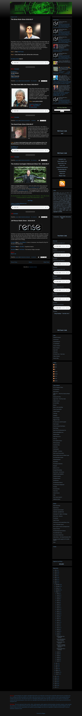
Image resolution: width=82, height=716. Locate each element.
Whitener (67, 208)
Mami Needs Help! (56, 505)
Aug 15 (58, 622)
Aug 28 (58, 598)
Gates (64, 197)
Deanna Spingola (56, 417)
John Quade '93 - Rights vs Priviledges (60, 514)
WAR (54, 495)
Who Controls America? (57, 497)
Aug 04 (58, 655)
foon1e (56, 376)
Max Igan (57, 203)
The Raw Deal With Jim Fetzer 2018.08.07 (24, 84)
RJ (60, 206)
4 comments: (34, 257)
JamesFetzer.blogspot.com (35, 104)
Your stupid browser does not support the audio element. (30, 207)
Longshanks (64, 202)
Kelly (65, 201)
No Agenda (57, 205)
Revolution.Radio (15, 58)
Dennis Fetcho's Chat (62, 163)
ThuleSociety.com (15, 77)
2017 (56, 676)
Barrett (54, 194)
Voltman (61, 208)
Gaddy (59, 197)
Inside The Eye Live (57, 436)
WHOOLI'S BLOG (56, 499)
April (57, 668)
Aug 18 (58, 616)
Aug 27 (58, 600)
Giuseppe (69, 197)
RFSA (57, 206)
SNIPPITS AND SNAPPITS (58, 474)
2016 (56, 678)
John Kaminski (56, 449)
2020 (56, 579)
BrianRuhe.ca (14, 71)
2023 (56, 573)
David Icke (61, 195)
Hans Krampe (55, 428)
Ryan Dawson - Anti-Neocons (58, 472)
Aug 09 (58, 631)
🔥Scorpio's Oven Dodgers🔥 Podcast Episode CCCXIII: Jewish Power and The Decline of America (65, 69)
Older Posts (46, 262)
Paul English (65, 205)
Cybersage (55, 413)
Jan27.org (55, 438)
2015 (56, 679)
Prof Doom (22, 249)
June (57, 665)
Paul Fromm (21, 51)
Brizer (56, 364)
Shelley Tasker (59, 207)
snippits (67, 210)
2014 (56, 681)
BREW (68, 192)
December (58, 584)
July (56, 663)
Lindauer (59, 202)
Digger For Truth (56, 419)
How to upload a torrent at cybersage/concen (61, 526)
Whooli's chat (62, 173)
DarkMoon (55, 415)
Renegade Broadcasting (57, 470)
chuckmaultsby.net (56, 341)
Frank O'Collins (56, 520)
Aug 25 (58, 604)
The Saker (55, 486)
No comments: (34, 80)
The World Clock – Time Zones (59, 354)
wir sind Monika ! (56, 343)
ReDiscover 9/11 (56, 467)
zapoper (17, 80)
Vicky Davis (55, 490)
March (57, 670)
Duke (66, 195)
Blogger (43, 713)
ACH (54, 192)
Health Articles (56, 507)
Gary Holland (23, 242)
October (57, 588)
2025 (56, 570)
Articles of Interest (56, 345)
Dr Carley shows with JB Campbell (59, 421)
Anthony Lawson (56, 400)
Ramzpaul (55, 465)
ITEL (67, 199)
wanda (56, 378)
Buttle (54, 195)
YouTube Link (62, 235)
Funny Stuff (55, 349)
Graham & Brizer (59, 199)
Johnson (69, 200)
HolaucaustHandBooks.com (58, 432)
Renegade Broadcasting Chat (62, 167)
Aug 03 (58, 657)
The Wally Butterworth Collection (59, 530)
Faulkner (55, 196)
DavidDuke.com (14, 146)
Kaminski (56, 201)
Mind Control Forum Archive (58, 453)
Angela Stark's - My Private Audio (59, 398)
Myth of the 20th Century (66, 203)
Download (16, 69)
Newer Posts (14, 262)
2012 (56, 685)
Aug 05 (58, 653)
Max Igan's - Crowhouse (57, 451)
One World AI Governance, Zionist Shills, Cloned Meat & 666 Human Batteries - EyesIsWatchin (64, 46)
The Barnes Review (56, 478)
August (57, 591)
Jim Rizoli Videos (56, 444)
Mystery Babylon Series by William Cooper (61, 455)
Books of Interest (56, 347)
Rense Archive (14, 148)
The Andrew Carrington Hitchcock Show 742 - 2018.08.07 (30, 164)
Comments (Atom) (33, 266)
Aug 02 (58, 659)
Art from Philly (56, 403)
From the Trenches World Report (59, 426)
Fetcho (60, 196)
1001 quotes (55, 352)
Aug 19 (58, 615)
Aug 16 (58, 620)
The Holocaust (56, 480)
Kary (61, 201)
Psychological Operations (57, 463)
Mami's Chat (62, 175)
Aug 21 (58, 611)
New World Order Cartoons (58, 457)
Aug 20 (58, 613)
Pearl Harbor (55, 461)
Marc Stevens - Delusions (58, 516)
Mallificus (69, 202)
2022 (56, 575)
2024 (56, 572)
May (57, 666)
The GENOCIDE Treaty (57, 532)
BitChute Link (62, 131)
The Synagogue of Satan (34, 187)
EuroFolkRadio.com (15, 204)
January (57, 674)
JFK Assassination (56, 442)
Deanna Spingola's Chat (62, 161)
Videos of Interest (56, 356)
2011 (56, 687)
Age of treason (56, 391)
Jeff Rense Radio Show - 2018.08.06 (23, 220)
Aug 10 (58, 629)
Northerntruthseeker (57, 459)
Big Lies (54, 405)
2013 (56, 683)
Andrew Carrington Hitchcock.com (19, 203)
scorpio (60, 210)
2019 (56, 581)
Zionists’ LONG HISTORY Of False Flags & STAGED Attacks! (65, 62)
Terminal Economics (57, 337)
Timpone (55, 208)
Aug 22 (58, 609)
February (57, 672)
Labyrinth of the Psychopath (58, 509)
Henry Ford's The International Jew (59, 430)
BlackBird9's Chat (62, 159)
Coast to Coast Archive (57, 409)
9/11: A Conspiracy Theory (58, 387)
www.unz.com (55, 339)
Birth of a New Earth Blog (58, 407)
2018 (56, 582)
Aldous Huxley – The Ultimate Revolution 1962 (62, 537)
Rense (69, 206)
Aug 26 (58, 602)
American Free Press (57, 396)
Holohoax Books (56, 434)
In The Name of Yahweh (23, 190)
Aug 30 (58, 595)
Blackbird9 (61, 194)
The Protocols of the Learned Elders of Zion (61, 522)
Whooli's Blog (55, 358)
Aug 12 (58, 627)
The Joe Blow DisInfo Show (58, 534)
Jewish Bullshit (62, 200)
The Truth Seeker (56, 488)
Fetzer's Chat (62, 165)
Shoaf (64, 207)
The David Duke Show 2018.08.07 (22, 124)
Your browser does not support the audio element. (30, 150)
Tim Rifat (22, 246)
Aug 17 (58, 618)
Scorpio (56, 371)
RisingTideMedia (62, 171)
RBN (70, 205)
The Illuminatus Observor (58, 482)
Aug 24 (58, 605)
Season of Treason (56, 528)
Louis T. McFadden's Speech (58, 524)
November (58, 586)
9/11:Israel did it (56, 389)
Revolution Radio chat (62, 169)
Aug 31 (58, 593)
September (58, 589)
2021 (56, 577)
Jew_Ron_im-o (55, 200)
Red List (65, 206)
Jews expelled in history (57, 440)
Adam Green (61, 192)
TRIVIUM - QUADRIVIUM (58, 511)
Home (30, 262)
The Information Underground (58, 484)
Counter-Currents (56, 411)
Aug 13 (58, 625)
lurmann (54, 210)
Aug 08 (58, 633)
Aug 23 (58, 607)
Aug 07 (58, 634)
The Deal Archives (34, 105)
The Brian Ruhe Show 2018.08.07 (22, 19)
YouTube (13, 74)
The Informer (55, 518)
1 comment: (33, 120)
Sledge (68, 207)
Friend (54, 197)
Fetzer (66, 196)
